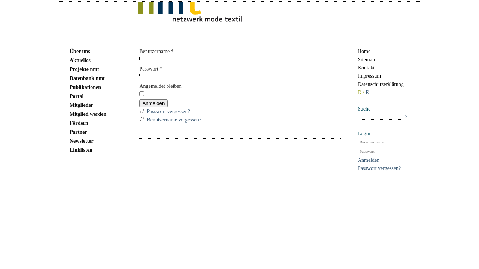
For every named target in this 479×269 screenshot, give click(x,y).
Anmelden (153, 103)
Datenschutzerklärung (381, 84)
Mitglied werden (88, 114)
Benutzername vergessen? (174, 120)
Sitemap (366, 59)
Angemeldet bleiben (160, 86)
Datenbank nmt (87, 78)
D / (362, 92)
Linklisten (81, 150)
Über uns (80, 51)
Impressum (369, 76)
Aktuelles (80, 60)
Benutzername (156, 51)
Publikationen (85, 87)
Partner (78, 132)
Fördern (79, 123)
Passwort (150, 69)
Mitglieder (81, 105)
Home (364, 51)
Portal (76, 96)
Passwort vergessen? (168, 111)
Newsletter (82, 141)
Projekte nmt (84, 69)
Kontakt (366, 68)
